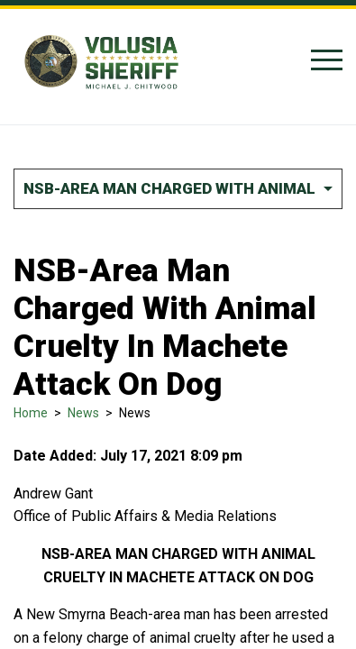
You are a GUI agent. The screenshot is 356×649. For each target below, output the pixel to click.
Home (31, 413)
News (83, 413)
